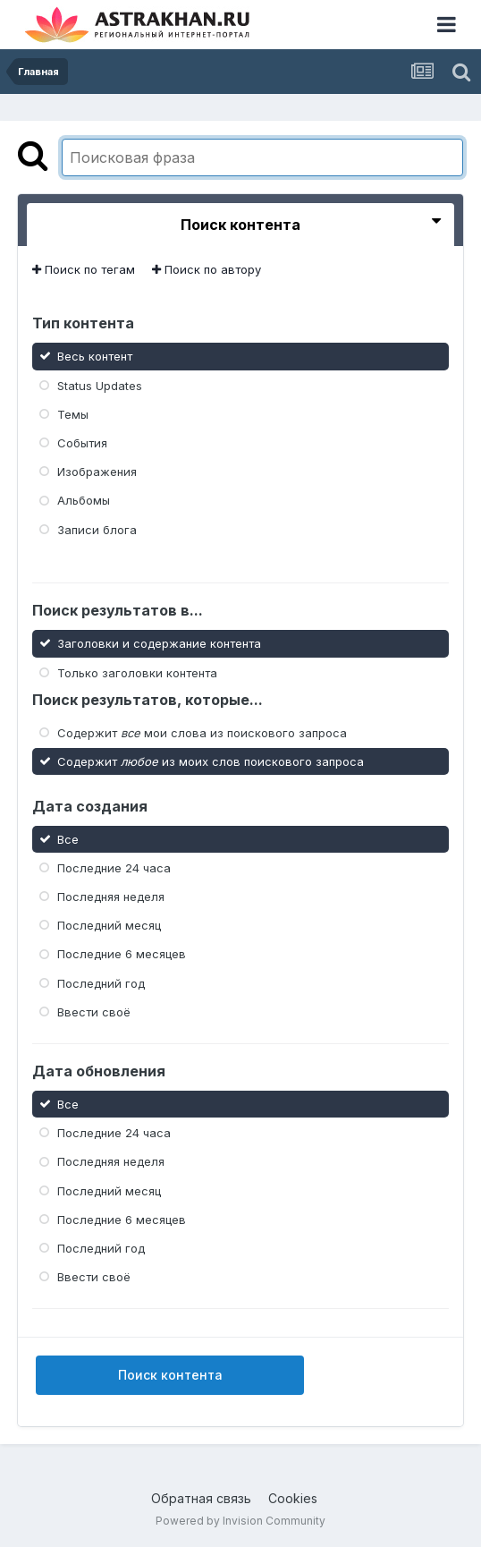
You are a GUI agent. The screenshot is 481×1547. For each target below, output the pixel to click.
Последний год (101, 982)
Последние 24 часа (114, 868)
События (82, 443)
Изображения (97, 471)
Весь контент (94, 356)
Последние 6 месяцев (121, 954)
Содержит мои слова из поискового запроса (202, 732)
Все (68, 838)
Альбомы (83, 500)
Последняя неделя (111, 896)
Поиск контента (170, 1374)
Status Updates (99, 385)
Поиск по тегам (83, 269)
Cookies (292, 1498)
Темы (73, 414)
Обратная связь (201, 1498)
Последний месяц (109, 925)
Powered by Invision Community (240, 1520)
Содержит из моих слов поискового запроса (210, 761)
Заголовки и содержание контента (159, 643)
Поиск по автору (206, 269)
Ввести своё (94, 1012)
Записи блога (97, 529)
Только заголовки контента (137, 672)
